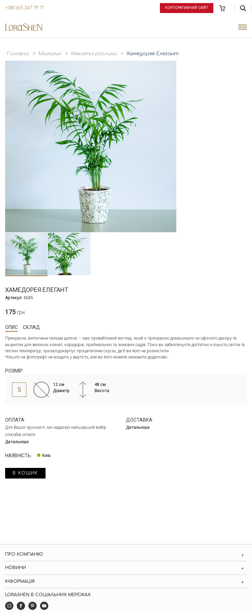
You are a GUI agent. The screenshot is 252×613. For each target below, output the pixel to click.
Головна (18, 53)
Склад (31, 327)
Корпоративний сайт (186, 7)
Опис (11, 327)
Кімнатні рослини (94, 53)
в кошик (25, 473)
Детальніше (17, 441)
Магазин (49, 53)
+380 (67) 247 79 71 (24, 7)
